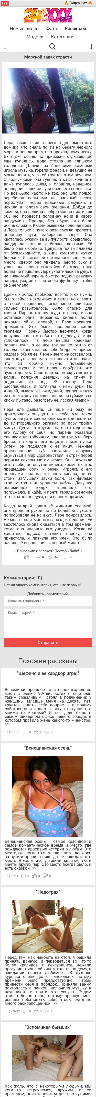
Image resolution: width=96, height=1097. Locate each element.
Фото (51, 28)
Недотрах (48, 892)
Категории (62, 36)
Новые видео (24, 28)
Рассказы (75, 28)
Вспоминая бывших (47, 1027)
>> (7, 724)
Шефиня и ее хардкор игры (47, 673)
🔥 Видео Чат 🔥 (78, 3)
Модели (35, 36)
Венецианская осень (48, 748)
